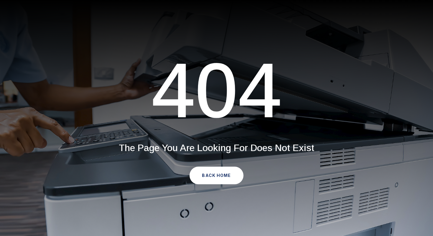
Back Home (216, 175)
